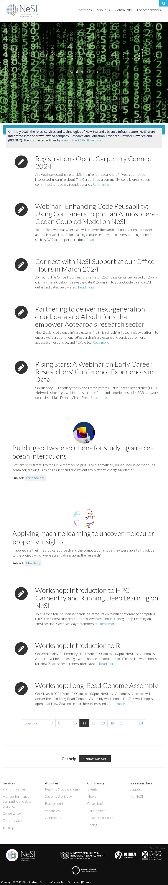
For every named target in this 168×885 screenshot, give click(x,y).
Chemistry (33, 563)
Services (87, 10)
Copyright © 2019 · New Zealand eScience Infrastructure (33, 882)
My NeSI (136, 796)
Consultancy (12, 813)
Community (125, 10)
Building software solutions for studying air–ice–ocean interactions (83, 451)
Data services (13, 820)
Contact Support (94, 759)
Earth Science (35, 478)
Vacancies (52, 811)
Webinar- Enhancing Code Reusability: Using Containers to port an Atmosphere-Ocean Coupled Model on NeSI (96, 213)
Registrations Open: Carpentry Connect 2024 (94, 162)
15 (122, 723)
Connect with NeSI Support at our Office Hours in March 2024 (95, 265)
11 (84, 723)
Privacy (86, 882)
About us (105, 10)
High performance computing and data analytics (17, 801)
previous (31, 723)
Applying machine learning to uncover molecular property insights (83, 537)
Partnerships (96, 811)
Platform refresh (15, 789)
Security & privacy (58, 796)
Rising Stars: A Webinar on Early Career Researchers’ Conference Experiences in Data (94, 371)
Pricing (92, 825)
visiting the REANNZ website (81, 140)
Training (8, 827)
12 (94, 723)
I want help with (84, 72)
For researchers (150, 10)
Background (54, 803)
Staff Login (157, 848)
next (140, 723)
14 (112, 723)
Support (136, 789)
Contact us (53, 817)
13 (103, 723)
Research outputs (100, 817)
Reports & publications (61, 789)
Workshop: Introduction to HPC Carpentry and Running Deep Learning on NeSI (96, 598)
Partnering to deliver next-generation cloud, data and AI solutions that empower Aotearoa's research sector (90, 316)
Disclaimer (74, 882)
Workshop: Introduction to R (77, 645)
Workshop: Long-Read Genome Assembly (96, 685)
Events (92, 789)
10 (75, 723)
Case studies (96, 803)
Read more (100, 184)
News (91, 796)
